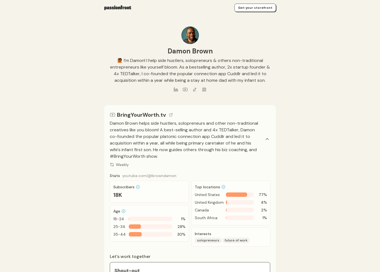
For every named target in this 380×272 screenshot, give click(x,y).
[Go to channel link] (171, 115)
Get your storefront (255, 8)
